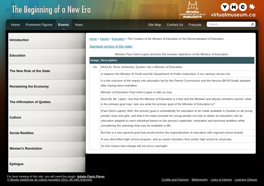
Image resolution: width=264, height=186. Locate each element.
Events (104, 38)
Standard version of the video (110, 46)
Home (93, 38)
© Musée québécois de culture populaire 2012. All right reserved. (49, 179)
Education (118, 38)
